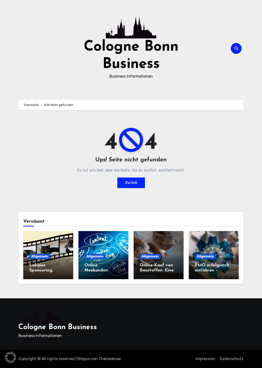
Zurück (131, 183)
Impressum (205, 358)
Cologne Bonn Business (57, 327)
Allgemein (39, 256)
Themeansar (110, 358)
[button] (10, 357)
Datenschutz (232, 358)
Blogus (83, 358)
